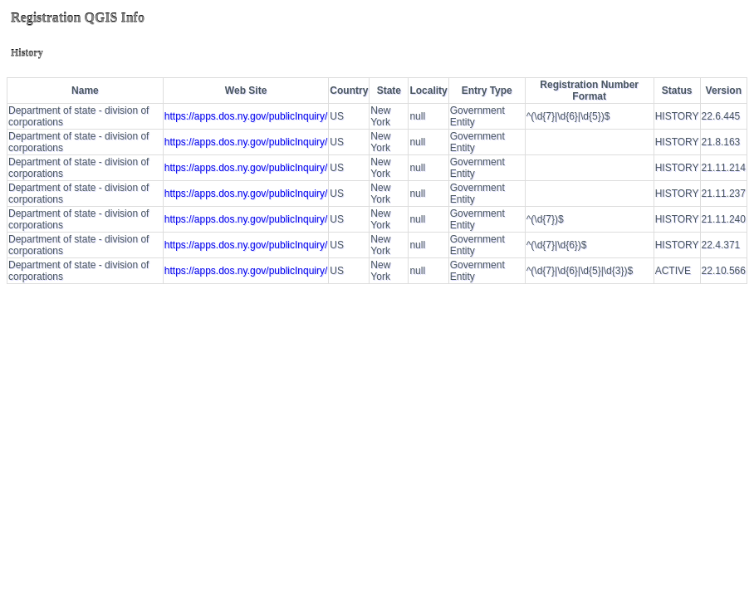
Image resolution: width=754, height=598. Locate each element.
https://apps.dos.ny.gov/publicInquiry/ (246, 116)
